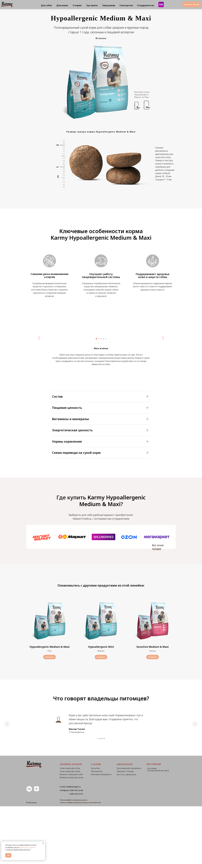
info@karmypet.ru (73, 844)
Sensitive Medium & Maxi (152, 704)
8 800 (72, 848)
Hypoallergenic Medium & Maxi (50, 704)
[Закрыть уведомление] (43, 843)
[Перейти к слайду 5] (105, 396)
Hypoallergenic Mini (101, 704)
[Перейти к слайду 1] (96, 396)
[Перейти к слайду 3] (101, 396)
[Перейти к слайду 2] (98, 396)
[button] (191, 4)
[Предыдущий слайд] (39, 364)
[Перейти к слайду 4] (103, 396)
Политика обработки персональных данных (73, 858)
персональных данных (28, 847)
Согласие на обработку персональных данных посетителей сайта (80, 860)
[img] (157, 595)
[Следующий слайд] (163, 364)
